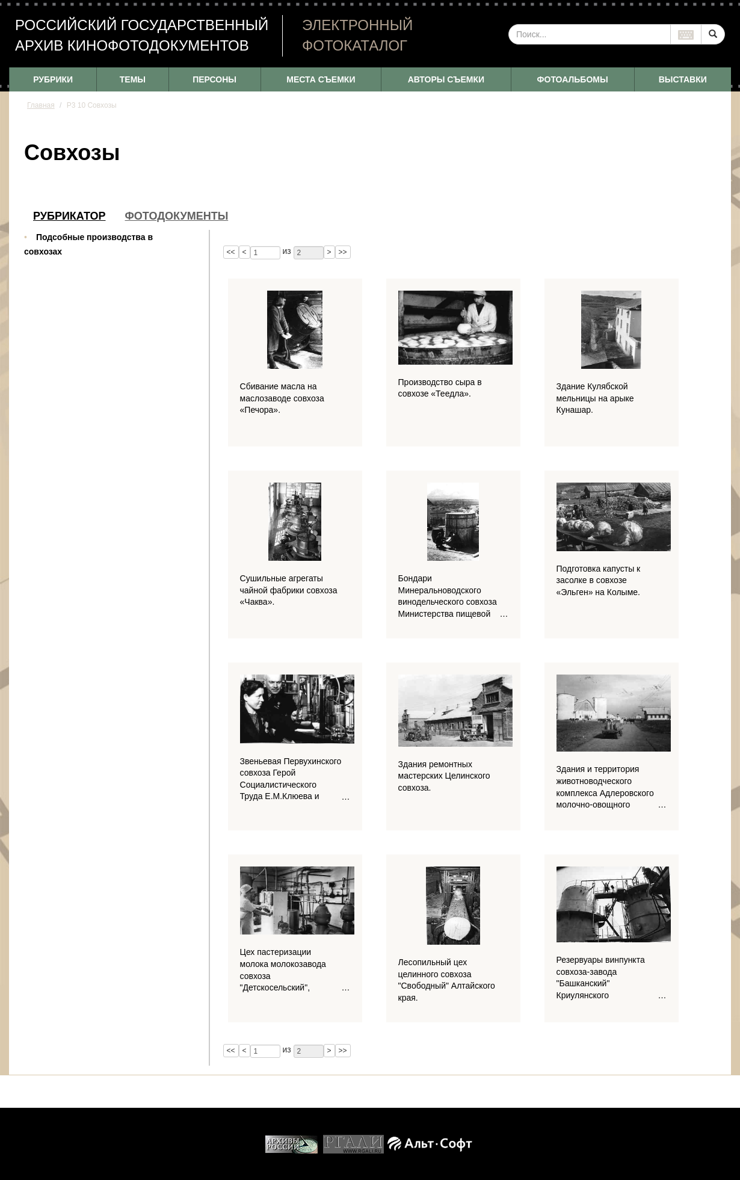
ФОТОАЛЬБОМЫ (572, 79)
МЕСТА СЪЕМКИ (320, 79)
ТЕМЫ (133, 79)
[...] (589, 34)
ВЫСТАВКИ (683, 79)
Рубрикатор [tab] (69, 216)
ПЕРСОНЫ (214, 79)
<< (231, 252)
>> (343, 252)
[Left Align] (713, 34)
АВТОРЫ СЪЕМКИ (446, 79)
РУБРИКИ (53, 79)
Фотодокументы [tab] (177, 216)
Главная (41, 105)
